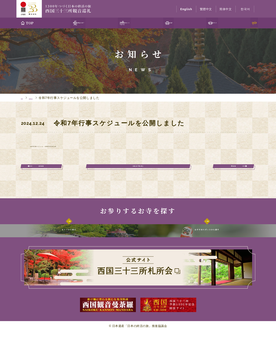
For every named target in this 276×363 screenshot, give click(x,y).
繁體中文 (206, 9)
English (186, 9)
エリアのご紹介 (166, 23)
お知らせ (246, 23)
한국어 (245, 9)
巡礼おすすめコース (121, 23)
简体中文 (225, 9)
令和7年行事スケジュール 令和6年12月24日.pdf (76, 146)
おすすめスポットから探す (207, 243)
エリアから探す (69, 243)
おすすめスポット (209, 23)
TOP (30, 23)
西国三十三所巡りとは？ (69, 23)
